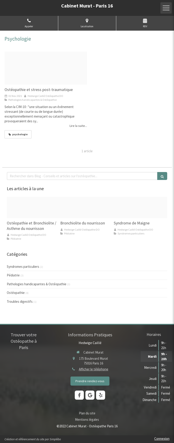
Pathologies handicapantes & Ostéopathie (36, 284)
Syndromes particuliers (23, 266)
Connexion (161, 438)
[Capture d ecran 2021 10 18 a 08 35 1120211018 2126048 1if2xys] (140, 207)
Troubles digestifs (20, 301)
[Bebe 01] (33, 207)
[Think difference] (46, 68)
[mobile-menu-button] (166, 8)
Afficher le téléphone (93, 369)
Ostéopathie (16, 292)
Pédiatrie (13, 275)
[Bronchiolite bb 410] (87, 207)
